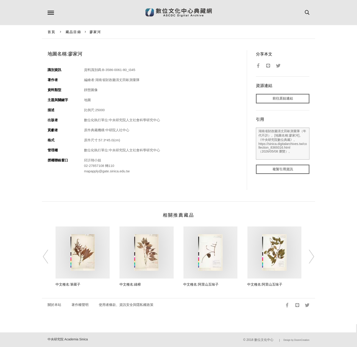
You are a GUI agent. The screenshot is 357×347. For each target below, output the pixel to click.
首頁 (52, 32)
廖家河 (95, 32)
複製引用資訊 (283, 169)
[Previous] (49, 256)
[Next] (307, 256)
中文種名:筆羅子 (68, 284)
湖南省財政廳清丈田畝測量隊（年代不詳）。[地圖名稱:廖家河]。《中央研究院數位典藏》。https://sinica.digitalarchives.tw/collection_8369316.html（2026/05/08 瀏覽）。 (282, 144)
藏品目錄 (73, 32)
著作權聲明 (80, 305)
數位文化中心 (263, 340)
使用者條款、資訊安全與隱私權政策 (126, 305)
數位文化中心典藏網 (178, 12)
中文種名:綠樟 (130, 284)
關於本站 (54, 305)
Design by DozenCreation (296, 340)
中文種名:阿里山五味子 (200, 284)
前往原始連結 (283, 98)
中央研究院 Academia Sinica (68, 339)
